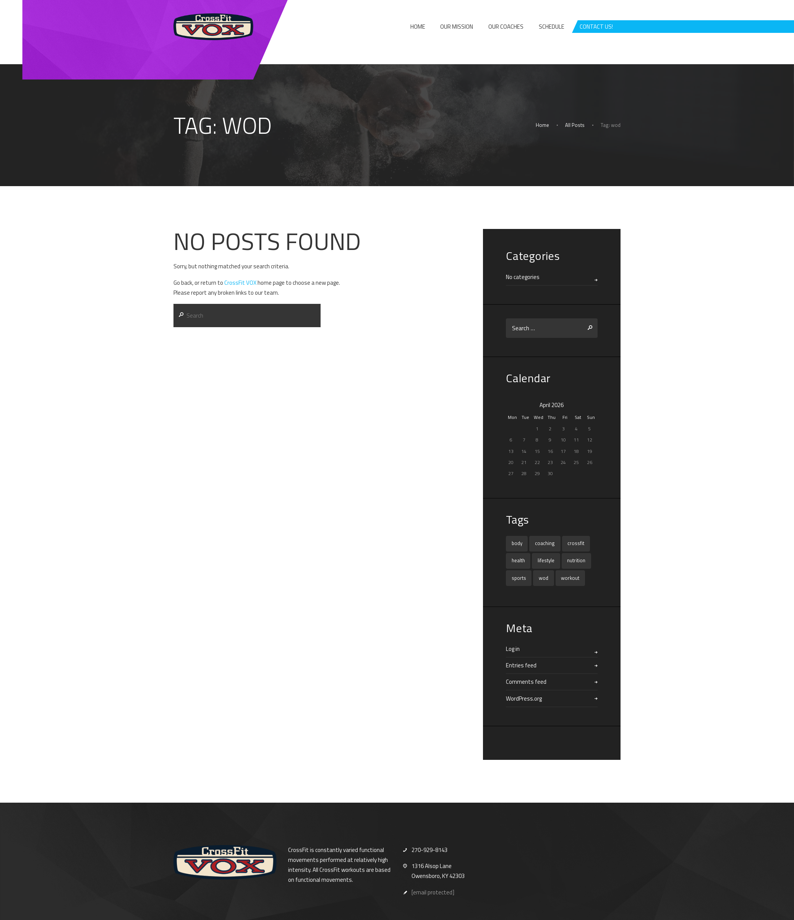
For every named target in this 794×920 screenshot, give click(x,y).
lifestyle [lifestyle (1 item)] (546, 560)
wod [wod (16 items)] (543, 578)
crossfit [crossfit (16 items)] (575, 543)
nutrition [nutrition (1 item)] (576, 560)
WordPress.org (524, 698)
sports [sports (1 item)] (519, 578)
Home (542, 125)
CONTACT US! (596, 26)
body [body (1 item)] (517, 543)
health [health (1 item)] (518, 560)
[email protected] (433, 892)
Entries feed (521, 665)
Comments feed (526, 681)
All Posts (575, 125)
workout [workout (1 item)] (570, 578)
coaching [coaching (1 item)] (545, 543)
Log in (513, 648)
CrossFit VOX (240, 282)
